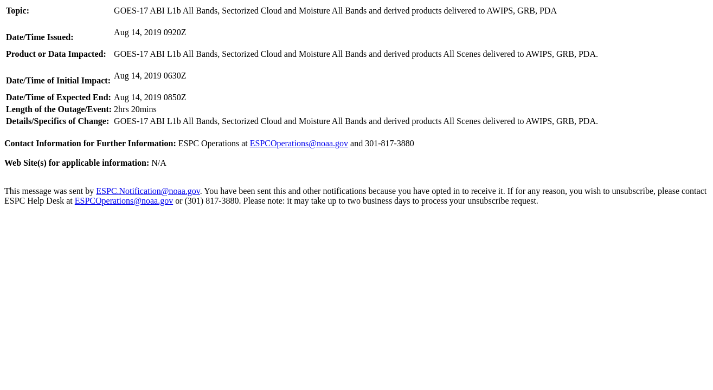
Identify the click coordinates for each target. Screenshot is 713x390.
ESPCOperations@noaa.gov (299, 143)
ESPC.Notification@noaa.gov (148, 191)
